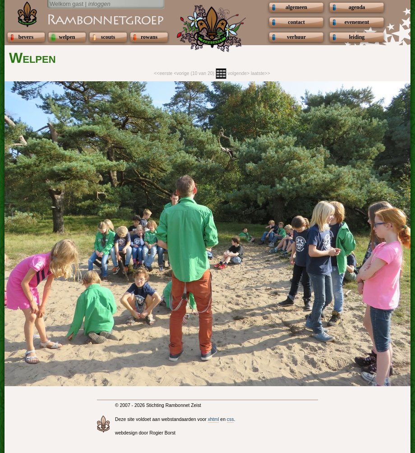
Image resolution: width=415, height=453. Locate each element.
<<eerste (163, 73)
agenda (357, 7)
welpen (67, 37)
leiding (357, 37)
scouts (108, 37)
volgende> (238, 73)
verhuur (296, 37)
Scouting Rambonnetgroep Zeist (83, 19)
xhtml (213, 419)
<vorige (181, 73)
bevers (25, 37)
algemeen (296, 7)
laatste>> (260, 73)
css (230, 419)
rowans (149, 37)
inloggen (99, 3)
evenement (357, 22)
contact (296, 22)
